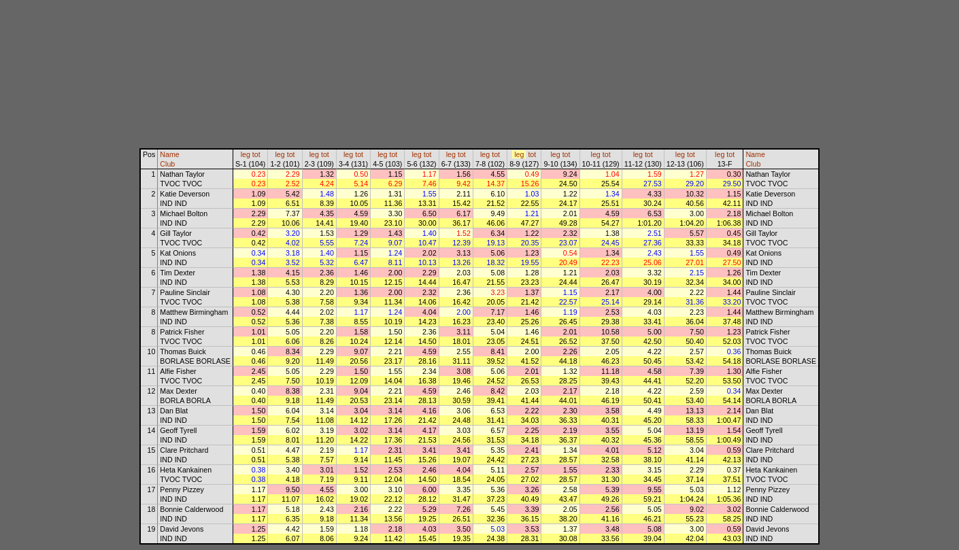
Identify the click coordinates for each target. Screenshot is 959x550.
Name (169, 154)
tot (256, 154)
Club (167, 164)
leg (245, 154)
